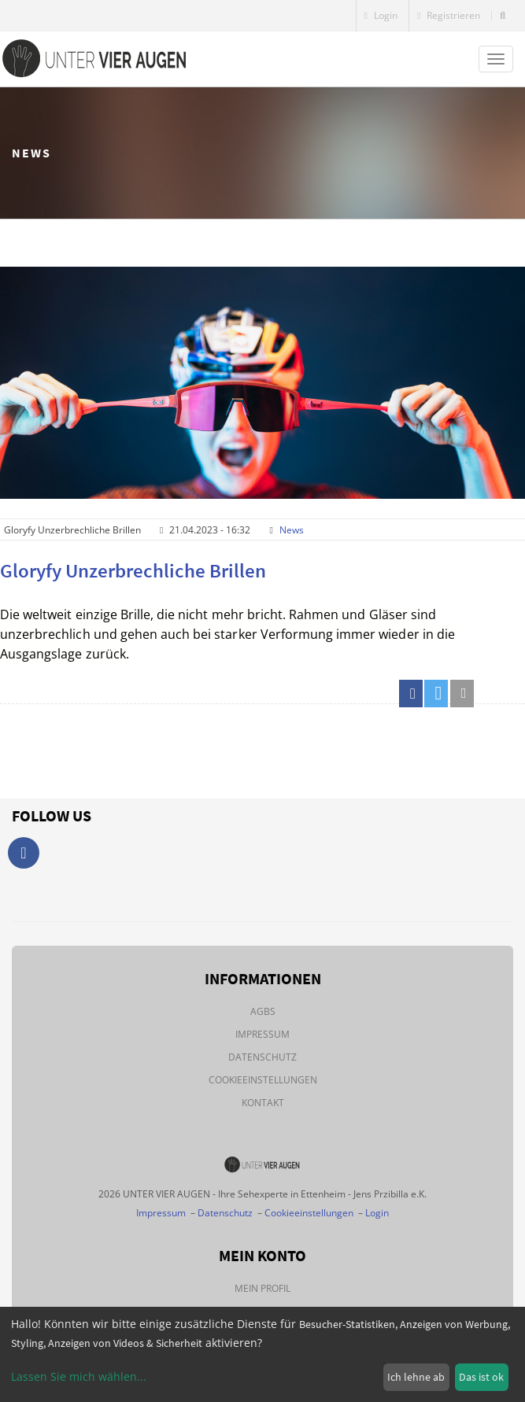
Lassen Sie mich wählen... (78, 1376)
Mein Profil (262, 1288)
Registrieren (448, 15)
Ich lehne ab (416, 1377)
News (291, 530)
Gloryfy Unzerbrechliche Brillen (133, 570)
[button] (411, 693)
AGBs (262, 1011)
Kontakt (263, 1102)
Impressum (262, 1034)
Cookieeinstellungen (263, 1080)
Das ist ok (481, 1377)
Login (380, 15)
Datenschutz (262, 1057)
